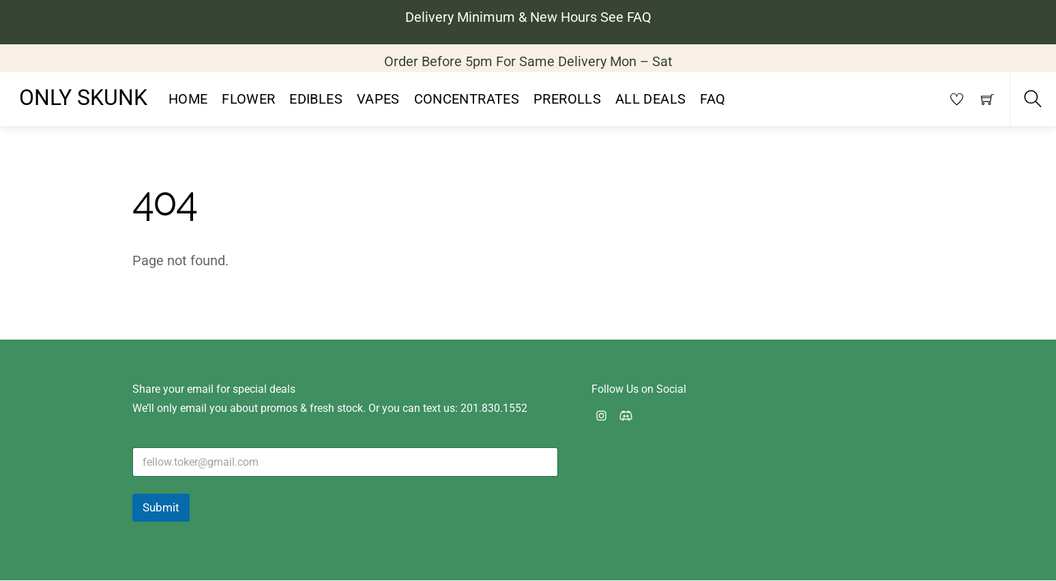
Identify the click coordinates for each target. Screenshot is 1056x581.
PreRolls (567, 100)
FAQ (712, 100)
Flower (248, 100)
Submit (161, 508)
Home (188, 100)
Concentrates (467, 100)
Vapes (378, 100)
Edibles (315, 100)
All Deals (650, 100)
